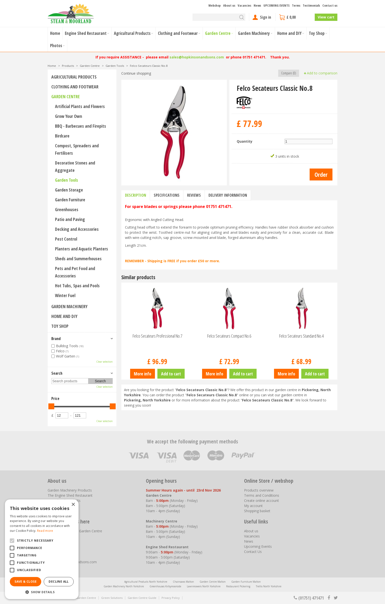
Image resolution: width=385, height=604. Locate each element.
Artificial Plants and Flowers (80, 106)
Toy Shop (60, 326)
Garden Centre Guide (142, 598)
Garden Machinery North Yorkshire (124, 586)
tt (335, 597)
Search (56, 373)
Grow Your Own (68, 116)
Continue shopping (136, 73)
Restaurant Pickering (238, 586)
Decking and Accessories (77, 229)
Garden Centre (65, 96)
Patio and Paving (70, 219)
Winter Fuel (65, 295)
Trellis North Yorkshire (268, 586)
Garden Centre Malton (213, 581)
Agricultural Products (73, 77)
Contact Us (253, 551)
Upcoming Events (258, 546)
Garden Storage (69, 190)
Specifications (166, 195)
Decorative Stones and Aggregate (75, 166)
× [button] (73, 505)
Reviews (194, 195)
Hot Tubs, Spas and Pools (77, 285)
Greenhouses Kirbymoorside (165, 586)
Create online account (261, 500)
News (248, 541)
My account (253, 505)
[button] (42, 592)
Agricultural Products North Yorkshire (145, 581)
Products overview (259, 490)
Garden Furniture (70, 200)
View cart (326, 17)
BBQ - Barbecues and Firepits (80, 126)
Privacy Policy (171, 598)
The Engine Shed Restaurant (70, 495)
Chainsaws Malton (183, 581)
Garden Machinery (69, 306)
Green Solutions (112, 598)
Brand (56, 338)
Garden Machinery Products (70, 490)
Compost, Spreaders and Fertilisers (77, 149)
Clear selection (104, 361)
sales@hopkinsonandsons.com (196, 57)
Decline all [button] (59, 581)
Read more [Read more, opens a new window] (45, 531)
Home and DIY (64, 316)
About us (251, 531)
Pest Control (66, 239)
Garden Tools (66, 180)
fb (329, 597)
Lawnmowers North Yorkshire (203, 586)
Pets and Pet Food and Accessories (75, 272)
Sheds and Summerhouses (78, 258)
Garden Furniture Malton (246, 581)
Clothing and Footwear (74, 87)
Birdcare (62, 136)
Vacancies (252, 536)
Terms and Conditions (261, 495)
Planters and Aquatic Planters (81, 249)
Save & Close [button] (25, 581)
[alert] (42, 549)
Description (135, 195)
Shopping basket (257, 510)
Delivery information (227, 195)
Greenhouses (66, 209)
